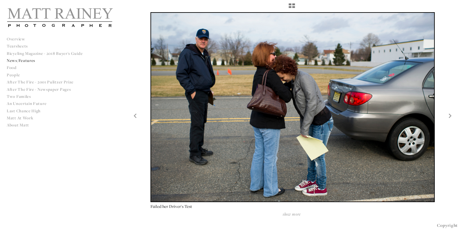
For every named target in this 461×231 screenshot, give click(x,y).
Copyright (447, 225)
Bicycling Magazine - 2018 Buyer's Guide (45, 53)
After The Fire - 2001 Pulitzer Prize (40, 82)
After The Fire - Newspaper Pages (39, 89)
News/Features (21, 60)
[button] (292, 8)
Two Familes (19, 96)
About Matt (18, 125)
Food (12, 67)
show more (292, 214)
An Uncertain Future (26, 103)
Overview (16, 39)
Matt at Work (20, 118)
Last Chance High (24, 111)
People (13, 75)
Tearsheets (17, 46)
